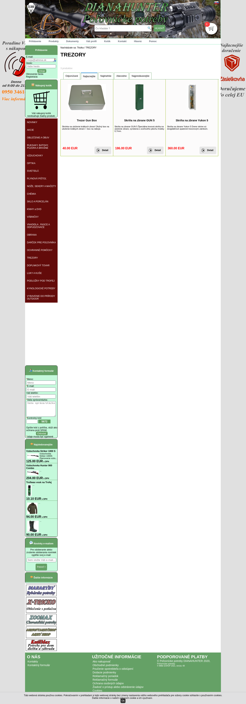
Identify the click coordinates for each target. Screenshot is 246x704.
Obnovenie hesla (34, 74)
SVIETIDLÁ (33, 171)
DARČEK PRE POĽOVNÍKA (41, 242)
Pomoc (153, 41)
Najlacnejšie (89, 76)
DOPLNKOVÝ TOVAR (38, 265)
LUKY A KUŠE (34, 273)
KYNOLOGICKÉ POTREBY (41, 288)
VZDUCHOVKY (35, 155)
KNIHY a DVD (34, 209)
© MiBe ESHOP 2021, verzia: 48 (171, 669)
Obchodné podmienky (106, 668)
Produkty (54, 41)
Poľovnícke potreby (166, 666)
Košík (107, 41)
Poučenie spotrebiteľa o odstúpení (113, 671)
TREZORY (32, 257)
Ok (122, 700)
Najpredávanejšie (140, 76)
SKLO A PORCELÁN (37, 201)
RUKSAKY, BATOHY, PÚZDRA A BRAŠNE (38, 146)
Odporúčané (71, 76)
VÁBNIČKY (33, 217)
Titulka (80, 47)
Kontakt (122, 41)
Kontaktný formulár (39, 668)
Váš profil (91, 41)
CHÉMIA (31, 194)
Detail (105, 150)
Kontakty (33, 664)
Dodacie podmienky (104, 675)
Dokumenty (72, 41)
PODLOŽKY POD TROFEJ (41, 280)
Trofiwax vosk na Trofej (39, 485)
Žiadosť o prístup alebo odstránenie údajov (118, 689)
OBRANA (32, 235)
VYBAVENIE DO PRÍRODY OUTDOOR (41, 297)
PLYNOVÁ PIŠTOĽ (36, 178)
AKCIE (30, 130)
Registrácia (31, 76)
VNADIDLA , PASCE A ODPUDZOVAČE (38, 226)
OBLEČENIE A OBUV (38, 137)
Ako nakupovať (102, 664)
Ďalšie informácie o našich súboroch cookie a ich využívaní (122, 698)
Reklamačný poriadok (105, 678)
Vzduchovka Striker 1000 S (40, 454)
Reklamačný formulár (105, 682)
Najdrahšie (105, 76)
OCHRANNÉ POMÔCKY (39, 250)
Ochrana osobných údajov (108, 686)
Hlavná (138, 41)
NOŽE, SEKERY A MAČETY (41, 186)
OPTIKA (31, 163)
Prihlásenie (35, 41)
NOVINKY (32, 122)
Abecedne (121, 76)
